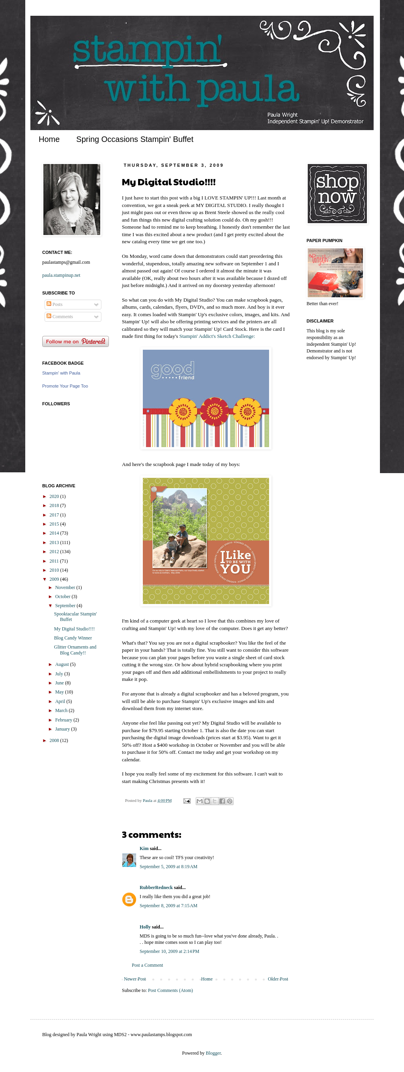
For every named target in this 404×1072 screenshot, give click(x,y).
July (59, 674)
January (63, 729)
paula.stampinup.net (61, 275)
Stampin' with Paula (61, 373)
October (63, 596)
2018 (55, 505)
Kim (144, 848)
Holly (145, 927)
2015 (55, 524)
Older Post (278, 979)
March (62, 710)
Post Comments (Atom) (170, 990)
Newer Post (135, 979)
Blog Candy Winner (73, 638)
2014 (55, 533)
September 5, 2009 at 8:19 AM (168, 866)
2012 (55, 551)
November (66, 587)
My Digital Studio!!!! (74, 629)
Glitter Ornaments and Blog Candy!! (75, 649)
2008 (55, 740)
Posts (54, 304)
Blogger (213, 1053)
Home (49, 139)
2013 (55, 542)
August (62, 664)
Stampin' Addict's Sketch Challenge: (217, 336)
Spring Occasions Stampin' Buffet (134, 139)
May (60, 692)
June (60, 683)
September (66, 605)
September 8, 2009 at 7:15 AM (168, 905)
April (60, 701)
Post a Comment (147, 965)
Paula (148, 800)
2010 (55, 570)
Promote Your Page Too (65, 386)
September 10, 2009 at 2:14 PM (169, 951)
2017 (55, 515)
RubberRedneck (156, 887)
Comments (60, 316)
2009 (55, 579)
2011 (55, 561)
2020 (55, 496)
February (64, 720)
